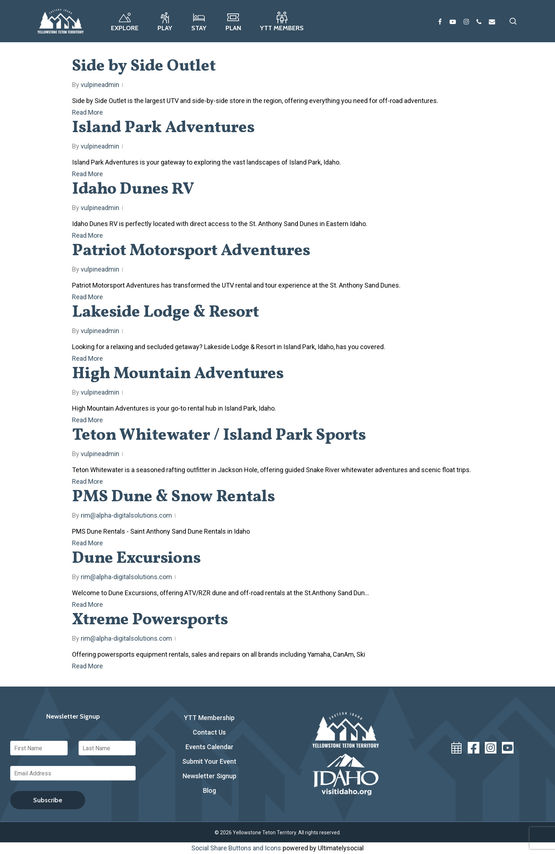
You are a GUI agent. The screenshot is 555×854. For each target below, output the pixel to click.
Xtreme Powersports (150, 620)
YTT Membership (209, 717)
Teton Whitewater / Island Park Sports (219, 435)
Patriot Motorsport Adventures (191, 251)
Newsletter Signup (209, 776)
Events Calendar (209, 747)
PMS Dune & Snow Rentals (173, 497)
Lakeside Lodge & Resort (165, 312)
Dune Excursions (136, 558)
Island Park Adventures (163, 128)
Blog (209, 790)
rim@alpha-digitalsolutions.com (126, 515)
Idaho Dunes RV (133, 189)
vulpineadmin (100, 84)
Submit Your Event (209, 761)
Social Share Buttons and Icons (236, 848)
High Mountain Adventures (178, 374)
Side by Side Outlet (144, 66)
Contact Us (209, 732)
